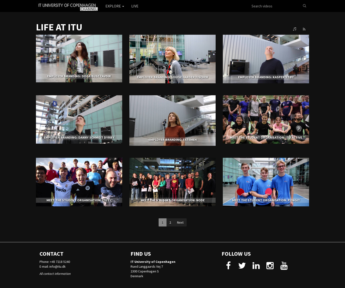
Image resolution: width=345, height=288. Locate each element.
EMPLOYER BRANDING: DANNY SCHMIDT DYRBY (79, 137)
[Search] (304, 6)
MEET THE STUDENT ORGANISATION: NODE (173, 200)
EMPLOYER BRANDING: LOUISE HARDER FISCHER (172, 77)
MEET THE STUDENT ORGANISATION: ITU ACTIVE (266, 137)
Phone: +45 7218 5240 (55, 262)
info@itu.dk (57, 266)
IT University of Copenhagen (153, 262)
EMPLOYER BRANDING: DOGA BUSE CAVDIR (79, 76)
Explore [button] (114, 6)
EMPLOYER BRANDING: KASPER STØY (266, 77)
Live (134, 6)
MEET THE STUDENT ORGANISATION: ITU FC (79, 200)
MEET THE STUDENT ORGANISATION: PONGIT (266, 200)
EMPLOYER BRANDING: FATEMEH (173, 139)
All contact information (55, 273)
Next (180, 222)
